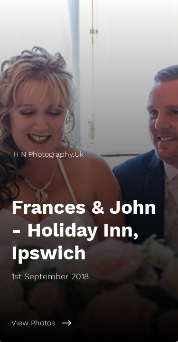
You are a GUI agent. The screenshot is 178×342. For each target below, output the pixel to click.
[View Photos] (89, 323)
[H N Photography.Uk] (89, 154)
